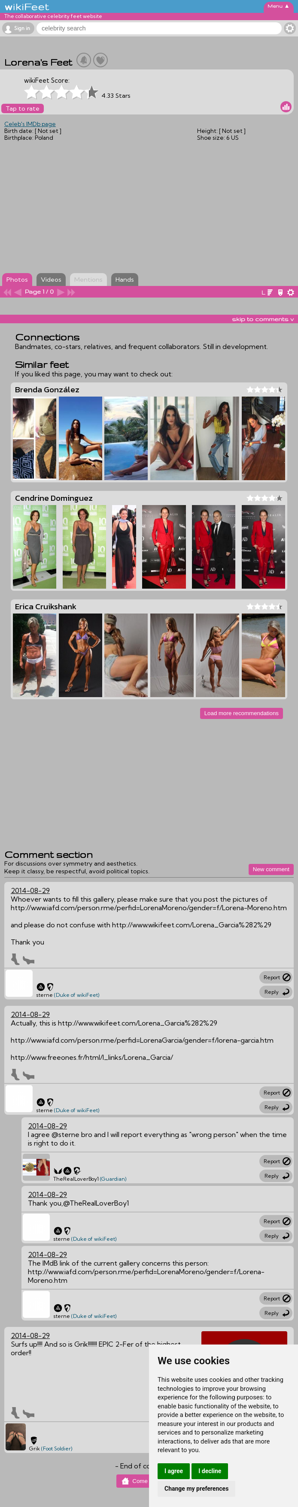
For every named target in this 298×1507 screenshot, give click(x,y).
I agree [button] (173, 1471)
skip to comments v (263, 319)
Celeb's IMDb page (30, 123)
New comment (271, 869)
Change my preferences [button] (196, 1488)
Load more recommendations (241, 713)
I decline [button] (209, 1471)
